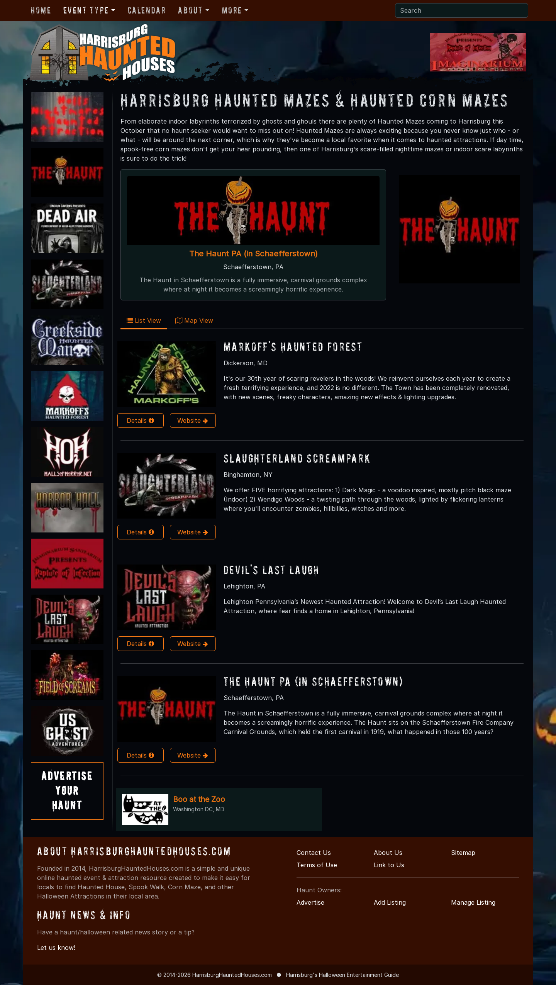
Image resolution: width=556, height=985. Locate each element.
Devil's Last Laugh (272, 569)
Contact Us (314, 852)
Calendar (147, 10)
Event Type (85, 10)
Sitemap (463, 852)
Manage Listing (473, 902)
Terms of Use (317, 865)
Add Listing (390, 902)
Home (41, 10)
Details (140, 420)
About (190, 10)
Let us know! (56, 947)
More (232, 10)
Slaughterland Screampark (297, 458)
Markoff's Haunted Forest (293, 346)
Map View (194, 320)
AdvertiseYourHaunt (67, 791)
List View (144, 320)
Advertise (310, 902)
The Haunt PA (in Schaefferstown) (253, 253)
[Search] (461, 10)
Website (192, 420)
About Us (388, 852)
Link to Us (389, 865)
